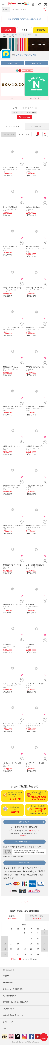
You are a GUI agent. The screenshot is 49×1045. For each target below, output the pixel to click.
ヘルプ (24, 902)
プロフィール (12, 63)
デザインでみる (24, 134)
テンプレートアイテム (36, 126)
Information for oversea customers (24, 18)
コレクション (36, 63)
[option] (13, 85)
